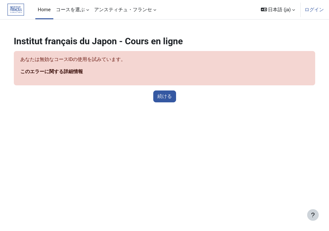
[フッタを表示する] (313, 215)
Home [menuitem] (44, 10)
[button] (278, 9)
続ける (164, 96)
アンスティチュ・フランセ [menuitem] (123, 10)
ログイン (314, 10)
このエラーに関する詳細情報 (60, 72)
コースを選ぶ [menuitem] (70, 10)
